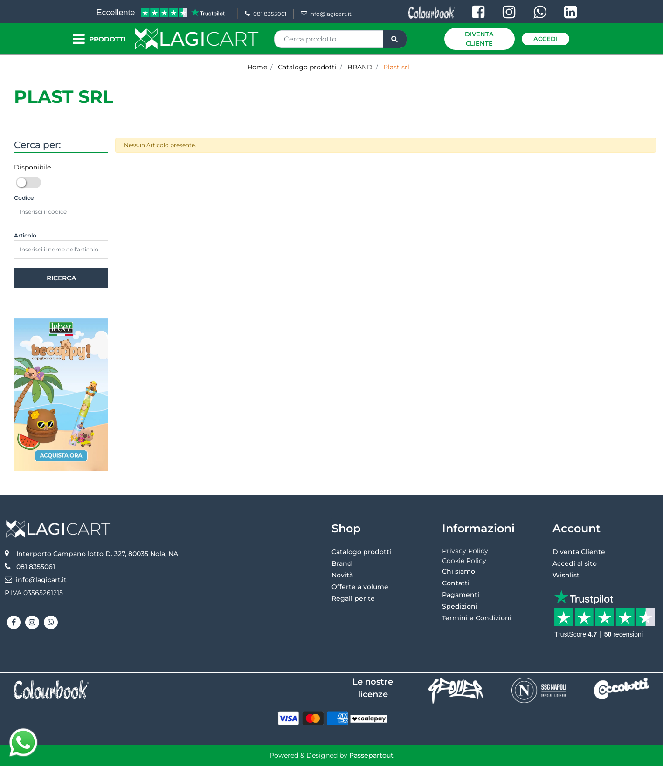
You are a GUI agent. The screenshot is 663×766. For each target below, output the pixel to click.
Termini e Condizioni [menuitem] (476, 618)
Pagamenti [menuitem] (460, 594)
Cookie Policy (464, 560)
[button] (395, 39)
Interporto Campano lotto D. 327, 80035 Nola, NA (97, 553)
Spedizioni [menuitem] (459, 606)
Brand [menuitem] (342, 563)
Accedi (545, 38)
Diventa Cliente (479, 38)
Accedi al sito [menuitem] (574, 563)
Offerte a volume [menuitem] (360, 587)
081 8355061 (265, 13)
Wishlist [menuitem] (566, 575)
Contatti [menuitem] (456, 583)
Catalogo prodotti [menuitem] (361, 552)
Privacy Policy (465, 551)
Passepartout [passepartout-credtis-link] (371, 755)
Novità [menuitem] (342, 575)
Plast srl (63, 97)
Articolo (25, 235)
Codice (24, 197)
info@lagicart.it (326, 13)
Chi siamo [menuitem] (458, 571)
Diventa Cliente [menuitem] (578, 552)
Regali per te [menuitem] (353, 598)
